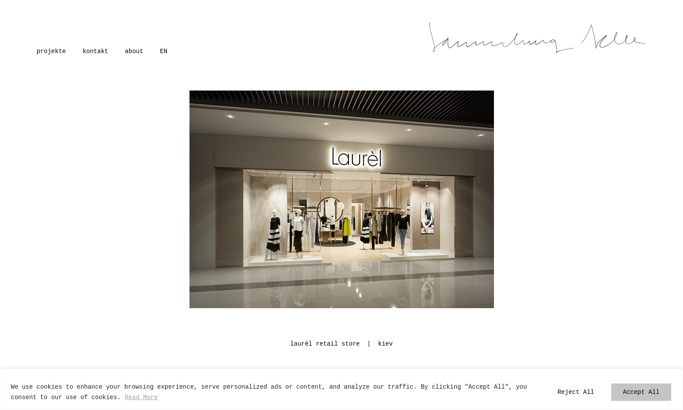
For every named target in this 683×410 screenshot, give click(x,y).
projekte (51, 51)
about (134, 51)
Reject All (576, 392)
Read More (141, 397)
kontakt (95, 51)
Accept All (641, 392)
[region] (341, 389)
